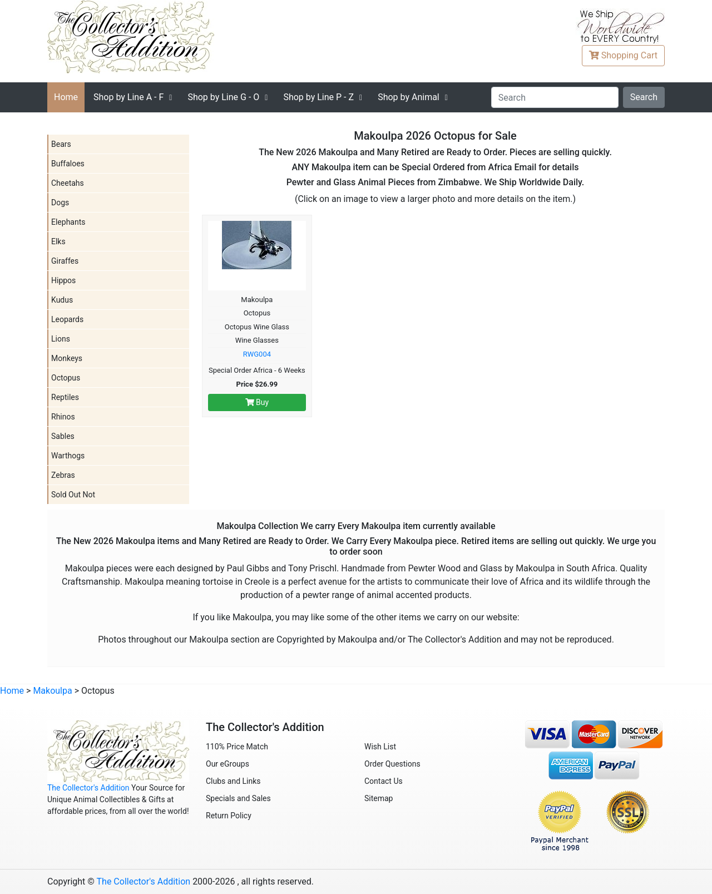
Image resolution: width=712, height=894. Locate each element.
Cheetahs (67, 183)
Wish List (380, 746)
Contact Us (383, 781)
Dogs (60, 202)
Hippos (63, 280)
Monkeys (66, 358)
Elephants (68, 222)
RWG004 (257, 354)
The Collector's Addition (88, 787)
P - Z (318, 97)
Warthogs (68, 455)
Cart (623, 55)
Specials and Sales (238, 798)
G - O (223, 97)
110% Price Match (237, 746)
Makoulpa (52, 690)
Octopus (65, 377)
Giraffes (64, 260)
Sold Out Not (73, 494)
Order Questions (392, 763)
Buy (257, 402)
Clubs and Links (233, 781)
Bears (61, 144)
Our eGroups (227, 763)
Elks (58, 241)
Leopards (67, 319)
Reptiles (65, 397)
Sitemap (378, 798)
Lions (60, 338)
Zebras (63, 475)
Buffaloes (68, 163)
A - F (128, 97)
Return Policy (228, 815)
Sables (63, 436)
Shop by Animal (408, 97)
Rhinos (63, 416)
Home (66, 97)
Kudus (62, 299)
